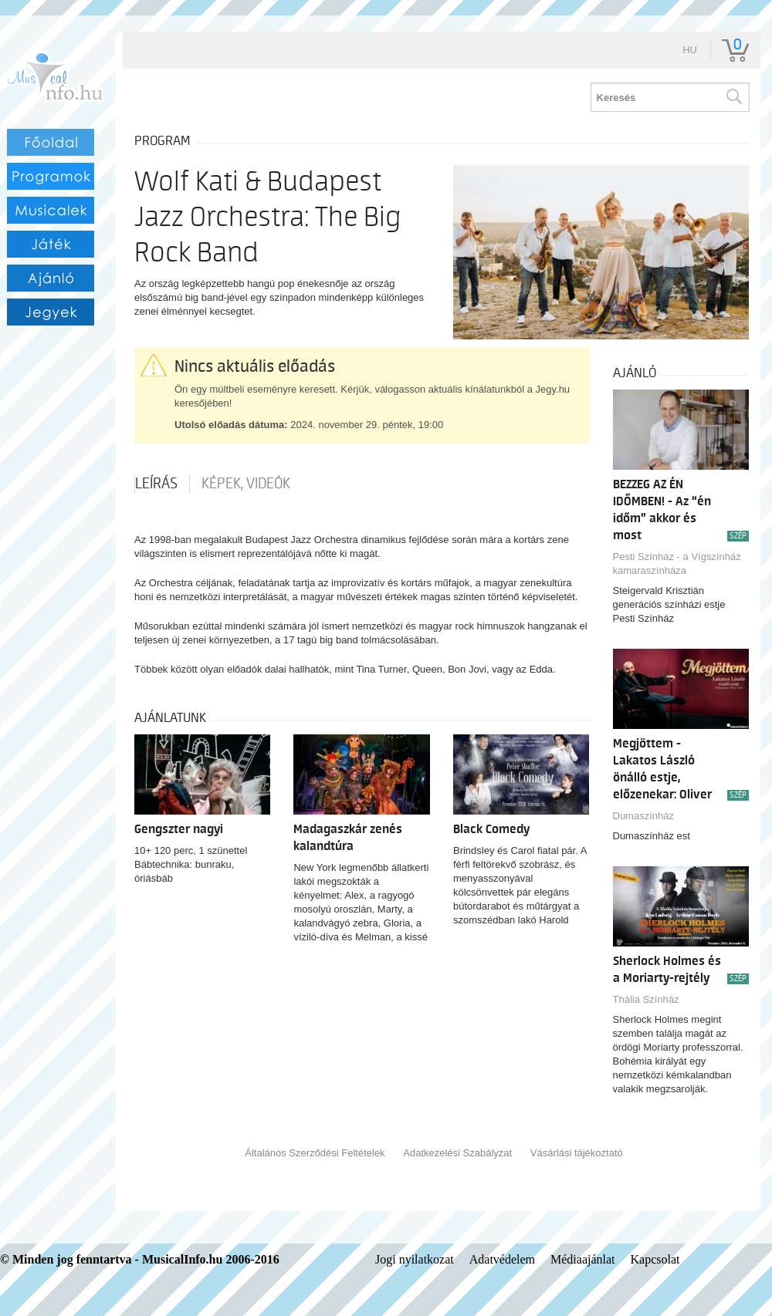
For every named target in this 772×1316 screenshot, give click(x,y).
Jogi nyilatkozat (414, 1259)
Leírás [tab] (156, 483)
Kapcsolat (655, 1259)
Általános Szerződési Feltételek (314, 1153)
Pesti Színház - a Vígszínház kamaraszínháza (677, 563)
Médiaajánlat (582, 1259)
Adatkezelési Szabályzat (457, 1153)
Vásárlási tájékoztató (576, 1153)
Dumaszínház (643, 816)
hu (689, 50)
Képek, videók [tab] (245, 483)
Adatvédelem (502, 1259)
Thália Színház (646, 999)
